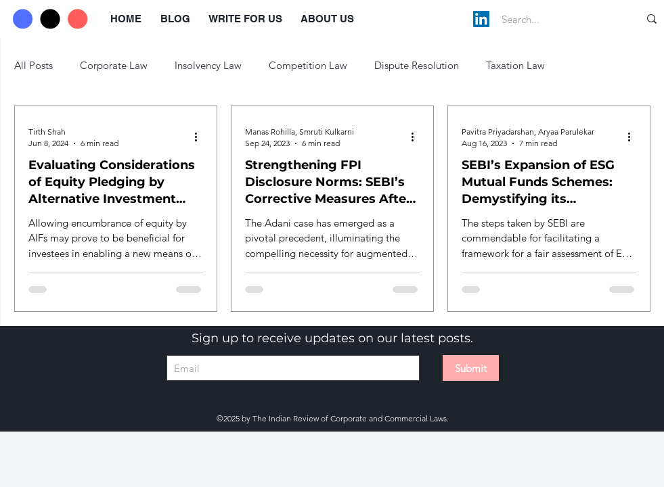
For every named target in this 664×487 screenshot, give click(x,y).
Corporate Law (114, 65)
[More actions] (201, 137)
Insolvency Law (208, 65)
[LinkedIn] (481, 19)
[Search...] (556, 19)
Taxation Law (515, 65)
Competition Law (308, 65)
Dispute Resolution (416, 65)
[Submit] (471, 368)
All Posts (33, 65)
